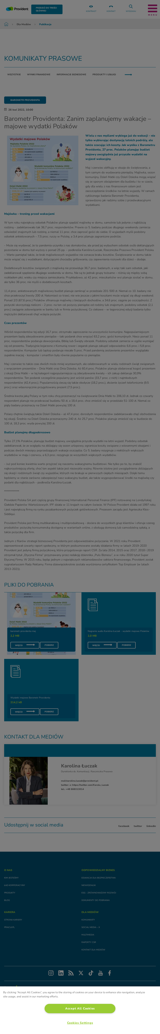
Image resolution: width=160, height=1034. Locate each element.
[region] (80, 1010)
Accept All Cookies (80, 1008)
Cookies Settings (80, 1023)
